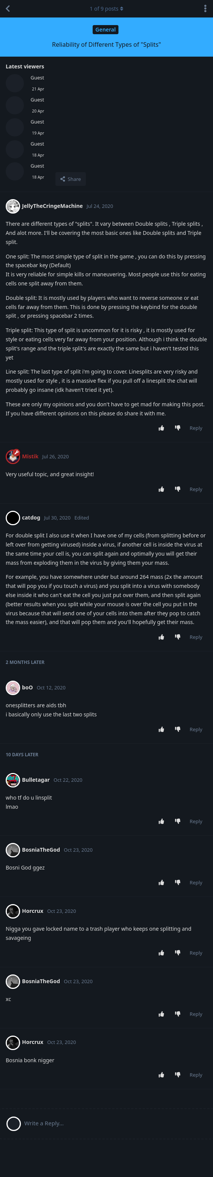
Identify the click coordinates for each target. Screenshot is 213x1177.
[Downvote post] (179, 428)
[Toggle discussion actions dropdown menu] (205, 8)
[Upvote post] (163, 428)
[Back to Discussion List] (7, 8)
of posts (106, 8)
